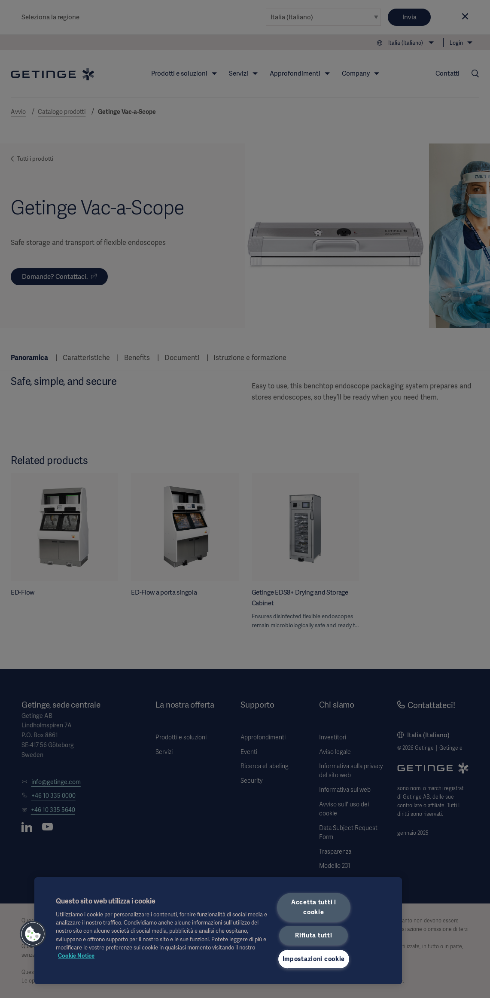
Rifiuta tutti (313, 935)
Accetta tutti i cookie (313, 907)
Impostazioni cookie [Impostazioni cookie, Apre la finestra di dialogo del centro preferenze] (314, 959)
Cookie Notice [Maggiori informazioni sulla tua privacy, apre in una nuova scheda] (76, 955)
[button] (33, 934)
